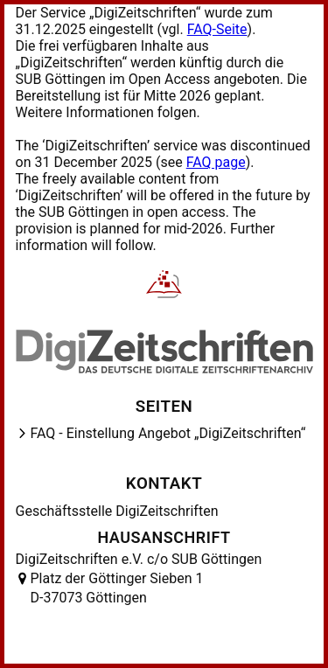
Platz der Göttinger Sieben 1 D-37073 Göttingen (117, 588)
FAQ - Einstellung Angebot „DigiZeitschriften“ (168, 433)
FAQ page (216, 162)
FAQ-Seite (217, 29)
